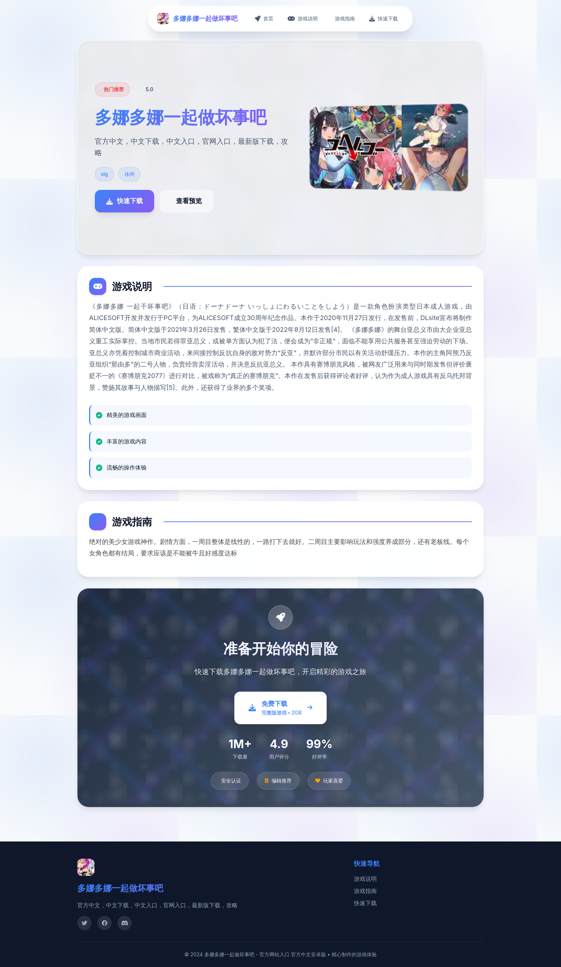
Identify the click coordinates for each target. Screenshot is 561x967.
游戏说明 (365, 878)
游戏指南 (365, 890)
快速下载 (365, 903)
